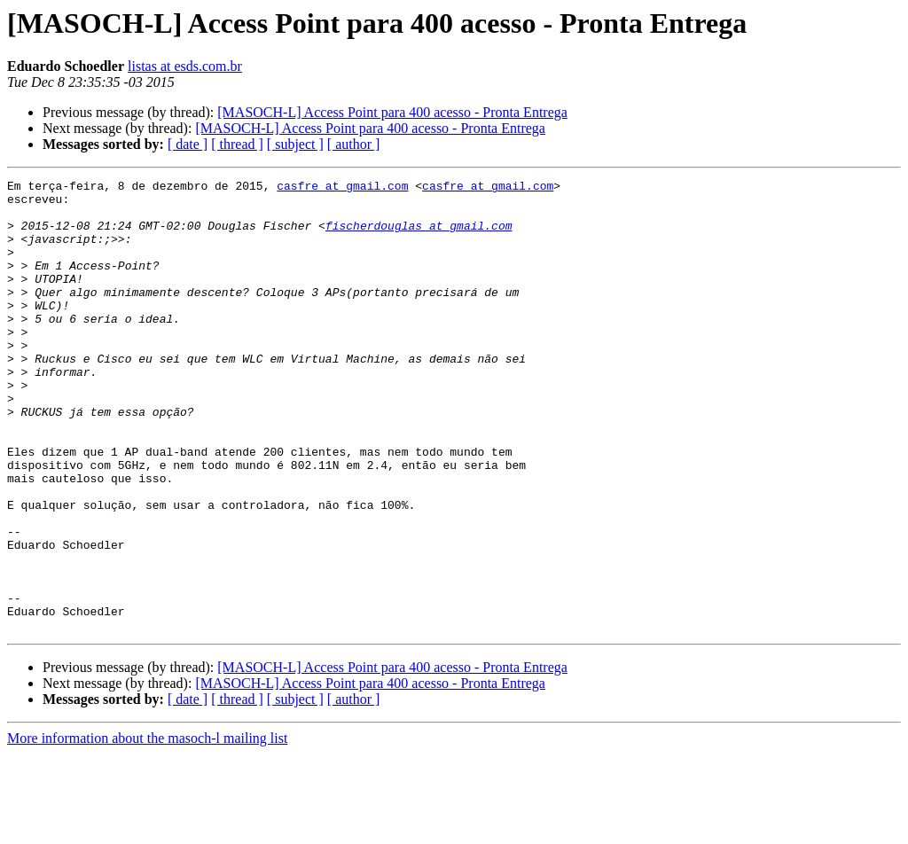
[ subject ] (295, 144)
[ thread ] (237, 144)
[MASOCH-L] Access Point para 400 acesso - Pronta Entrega (392, 112)
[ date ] (187, 144)
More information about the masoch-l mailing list (147, 828)
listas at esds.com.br (185, 66)
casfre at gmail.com (342, 188)
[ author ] (353, 144)
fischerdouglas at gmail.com (419, 236)
